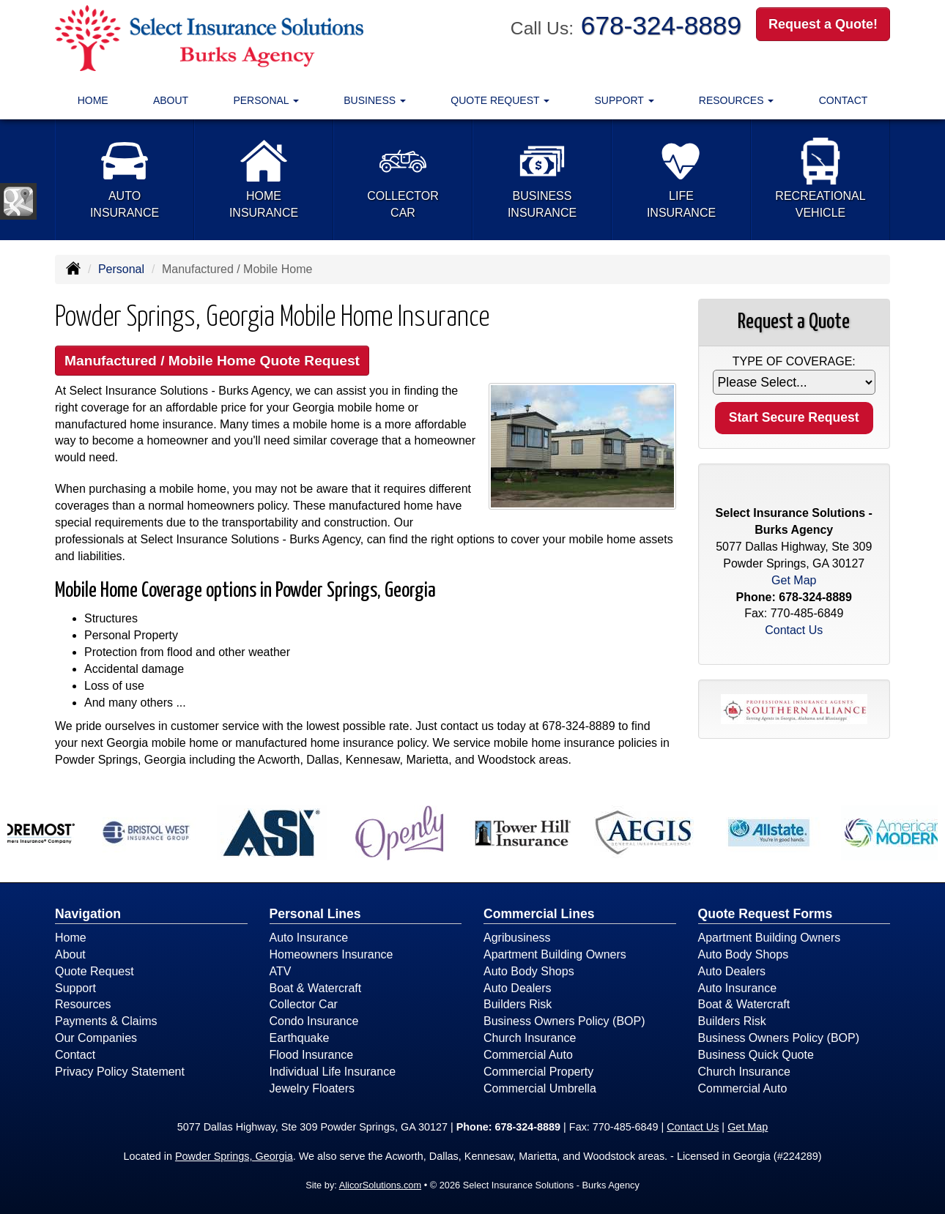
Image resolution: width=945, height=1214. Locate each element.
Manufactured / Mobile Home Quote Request (212, 360)
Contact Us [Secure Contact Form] (794, 630)
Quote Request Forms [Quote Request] (765, 913)
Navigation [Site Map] (88, 913)
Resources (83, 1004)
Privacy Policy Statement (120, 1071)
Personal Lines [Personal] (315, 913)
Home (93, 100)
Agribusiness (517, 937)
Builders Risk (517, 1004)
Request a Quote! (823, 24)
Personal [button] (266, 100)
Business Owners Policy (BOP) (564, 1021)
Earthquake (300, 1038)
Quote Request (94, 971)
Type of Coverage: (794, 361)
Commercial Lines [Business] (539, 913)
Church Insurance (529, 1038)
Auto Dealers (517, 988)
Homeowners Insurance (331, 954)
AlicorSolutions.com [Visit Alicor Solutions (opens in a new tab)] (380, 1185)
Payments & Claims (106, 1021)
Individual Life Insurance (333, 1071)
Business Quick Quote (756, 1055)
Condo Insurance (314, 1021)
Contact (843, 100)
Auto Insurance (309, 937)
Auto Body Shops (528, 971)
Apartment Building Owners (554, 954)
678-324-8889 (661, 25)
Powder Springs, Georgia (234, 1156)
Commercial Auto (528, 1055)
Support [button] (624, 100)
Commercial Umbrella (539, 1088)
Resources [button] (736, 100)
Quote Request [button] (500, 100)
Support (75, 988)
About (170, 100)
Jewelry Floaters (312, 1088)
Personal (121, 269)
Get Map (793, 580)
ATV (281, 971)
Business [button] (375, 100)
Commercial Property (538, 1071)
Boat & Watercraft (316, 988)
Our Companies (96, 1038)
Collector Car (304, 1004)
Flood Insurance (312, 1055)
